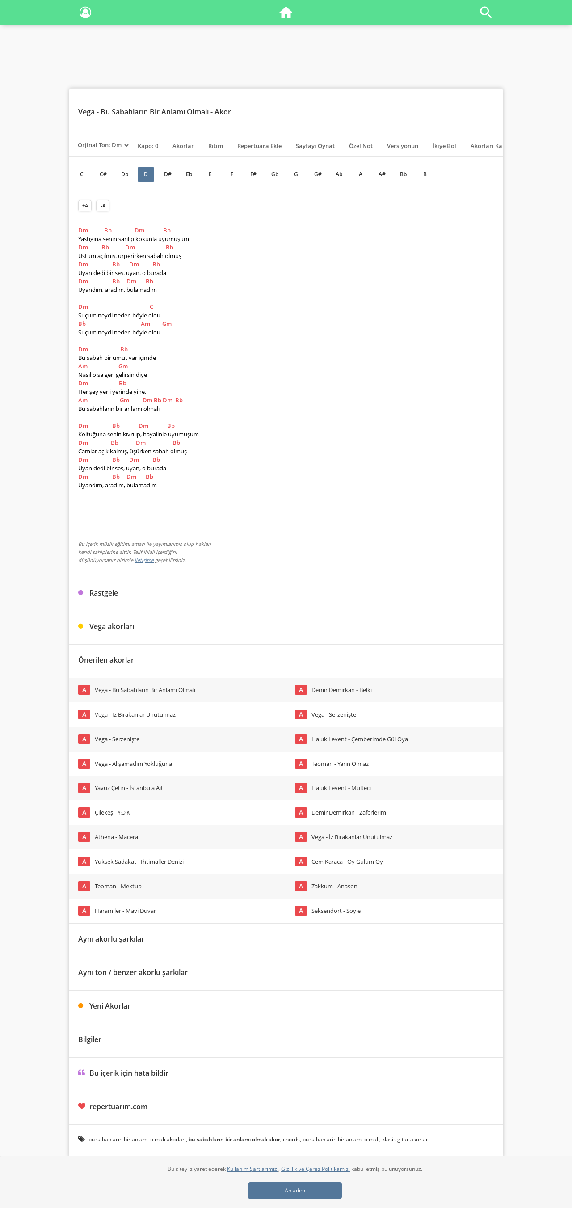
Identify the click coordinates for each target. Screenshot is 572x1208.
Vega (86, 112)
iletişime (144, 560)
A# (382, 174)
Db (124, 174)
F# (253, 174)
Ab (339, 174)
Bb (403, 174)
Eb (189, 174)
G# (318, 174)
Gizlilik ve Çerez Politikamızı (315, 1169)
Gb (274, 174)
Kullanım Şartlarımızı (252, 1169)
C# (103, 174)
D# (168, 174)
